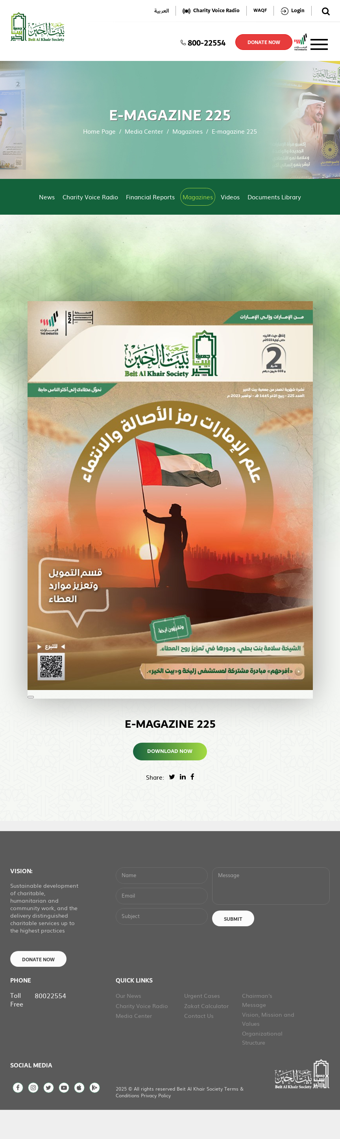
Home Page (99, 131)
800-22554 (203, 42)
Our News (128, 1023)
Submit (233, 947)
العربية (161, 11)
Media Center (144, 131)
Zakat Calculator (206, 1034)
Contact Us (199, 1043)
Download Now (170, 751)
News (47, 196)
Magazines (187, 131)
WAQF (260, 10)
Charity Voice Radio (90, 196)
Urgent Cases (202, 1023)
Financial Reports (150, 196)
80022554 (50, 1023)
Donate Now (38, 987)
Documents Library (274, 196)
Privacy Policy (156, 1123)
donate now (264, 42)
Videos (230, 196)
